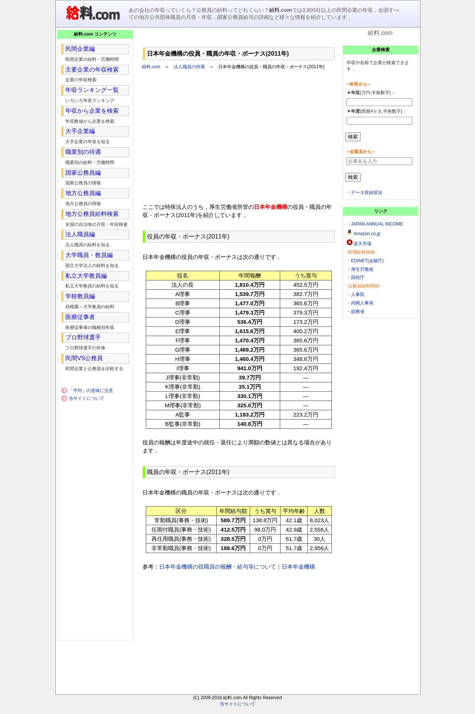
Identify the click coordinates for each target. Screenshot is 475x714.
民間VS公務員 (84, 358)
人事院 (357, 294)
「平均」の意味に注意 (91, 390)
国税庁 (357, 277)
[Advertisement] (239, 40)
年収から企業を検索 (92, 111)
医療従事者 (80, 317)
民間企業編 (80, 49)
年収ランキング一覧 (92, 90)
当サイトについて (86, 398)
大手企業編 (80, 131)
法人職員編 (80, 234)
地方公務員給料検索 (92, 214)
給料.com (151, 66)
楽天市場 (362, 243)
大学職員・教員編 (89, 255)
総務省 (357, 311)
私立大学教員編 (86, 276)
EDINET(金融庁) (367, 260)
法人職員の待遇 (189, 66)
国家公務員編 (83, 173)
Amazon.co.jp (367, 233)
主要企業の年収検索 (92, 69)
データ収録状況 (366, 192)
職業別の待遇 (83, 152)
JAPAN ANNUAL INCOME (377, 224)
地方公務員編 (83, 193)
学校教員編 (80, 296)
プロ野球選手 (83, 337)
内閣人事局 (362, 303)
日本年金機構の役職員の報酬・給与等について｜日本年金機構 (237, 566)
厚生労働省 (362, 269)
